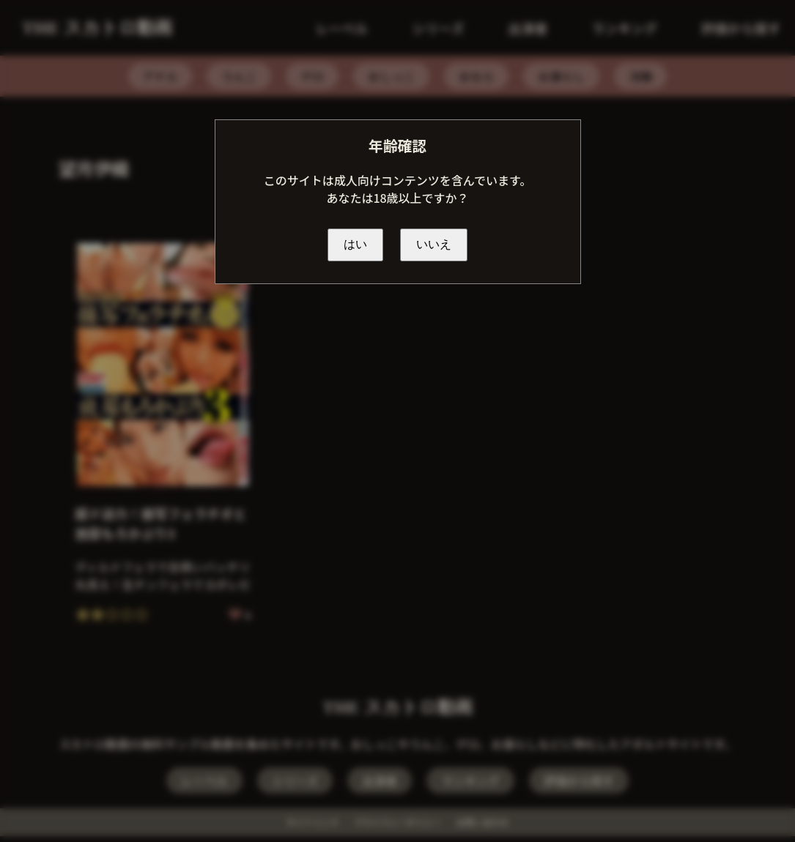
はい (355, 244)
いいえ (433, 244)
